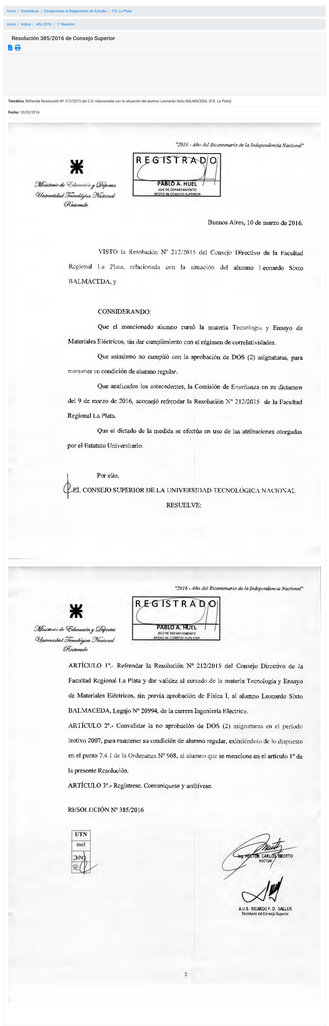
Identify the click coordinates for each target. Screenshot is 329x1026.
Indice (26, 24)
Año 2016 (44, 24)
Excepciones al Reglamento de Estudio (75, 11)
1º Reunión (66, 24)
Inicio (11, 11)
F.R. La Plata (122, 11)
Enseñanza (30, 11)
